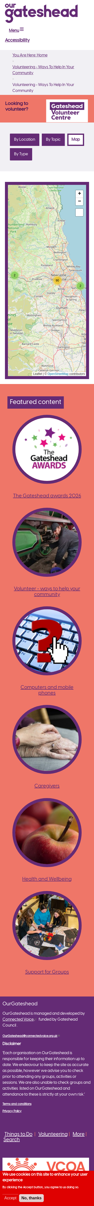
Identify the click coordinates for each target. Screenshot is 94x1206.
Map (77, 140)
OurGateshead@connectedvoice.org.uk (31, 1036)
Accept (10, 1198)
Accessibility (17, 40)
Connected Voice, (20, 1019)
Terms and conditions (16, 1104)
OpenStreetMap (58, 374)
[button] (15, 275)
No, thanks (31, 1198)
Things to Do (18, 1134)
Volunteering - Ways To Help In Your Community (43, 70)
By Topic (53, 140)
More (79, 1134)
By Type (21, 154)
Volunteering (53, 1134)
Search (11, 1139)
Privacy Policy (12, 1111)
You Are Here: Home (29, 55)
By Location (24, 140)
